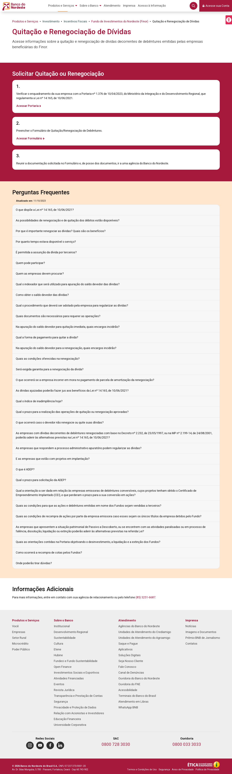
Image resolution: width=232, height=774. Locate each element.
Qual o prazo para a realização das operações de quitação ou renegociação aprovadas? (72, 412)
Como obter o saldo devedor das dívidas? (42, 295)
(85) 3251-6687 (145, 597)
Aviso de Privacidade (183, 769)
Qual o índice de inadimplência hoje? (39, 401)
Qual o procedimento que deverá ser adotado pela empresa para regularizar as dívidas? (72, 305)
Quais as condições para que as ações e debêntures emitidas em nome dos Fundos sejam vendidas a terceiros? (88, 506)
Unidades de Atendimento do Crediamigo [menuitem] (144, 632)
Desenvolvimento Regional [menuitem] (71, 632)
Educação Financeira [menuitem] (67, 719)
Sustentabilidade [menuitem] (65, 638)
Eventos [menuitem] (59, 684)
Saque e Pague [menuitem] (128, 644)
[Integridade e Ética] (200, 764)
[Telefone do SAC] (116, 745)
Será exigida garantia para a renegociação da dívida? (49, 369)
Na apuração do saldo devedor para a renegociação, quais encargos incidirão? (66, 348)
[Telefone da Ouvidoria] (187, 745)
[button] (229, 19)
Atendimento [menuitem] (127, 620)
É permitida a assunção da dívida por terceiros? (46, 252)
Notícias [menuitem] (190, 626)
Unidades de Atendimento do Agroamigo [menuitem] (144, 638)
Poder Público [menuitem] (21, 649)
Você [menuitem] (15, 626)
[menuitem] (63, 6)
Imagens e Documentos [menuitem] (200, 632)
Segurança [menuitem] (61, 702)
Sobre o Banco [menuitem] (63, 620)
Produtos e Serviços (25, 21)
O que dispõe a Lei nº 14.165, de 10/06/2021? (45, 210)
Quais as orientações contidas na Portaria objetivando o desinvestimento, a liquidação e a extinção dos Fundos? (88, 542)
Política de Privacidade (207, 769)
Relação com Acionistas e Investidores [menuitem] (79, 713)
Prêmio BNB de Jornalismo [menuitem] (202, 638)
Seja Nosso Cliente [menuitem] (130, 661)
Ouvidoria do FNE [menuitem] (129, 684)
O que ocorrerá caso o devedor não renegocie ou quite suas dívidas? (60, 422)
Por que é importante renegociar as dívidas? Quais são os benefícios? (61, 231)
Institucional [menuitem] (62, 626)
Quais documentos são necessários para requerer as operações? (58, 316)
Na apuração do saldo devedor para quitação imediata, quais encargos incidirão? (68, 327)
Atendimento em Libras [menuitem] (133, 702)
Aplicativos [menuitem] (125, 649)
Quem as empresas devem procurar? (40, 274)
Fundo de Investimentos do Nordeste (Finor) (119, 21)
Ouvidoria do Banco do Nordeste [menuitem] (139, 678)
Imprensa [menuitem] (191, 620)
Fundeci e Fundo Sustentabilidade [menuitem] (75, 661)
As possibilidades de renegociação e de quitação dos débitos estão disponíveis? (67, 220)
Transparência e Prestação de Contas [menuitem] (78, 696)
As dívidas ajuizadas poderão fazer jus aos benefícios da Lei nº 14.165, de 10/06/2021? (72, 391)
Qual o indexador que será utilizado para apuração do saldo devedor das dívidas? (68, 284)
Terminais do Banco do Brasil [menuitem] (137, 696)
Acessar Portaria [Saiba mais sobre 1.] (27, 106)
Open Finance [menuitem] (63, 667)
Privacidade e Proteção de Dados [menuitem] (75, 707)
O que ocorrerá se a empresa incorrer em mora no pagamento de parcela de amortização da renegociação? (85, 380)
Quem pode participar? (30, 263)
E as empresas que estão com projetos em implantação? (53, 459)
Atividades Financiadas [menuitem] (69, 678)
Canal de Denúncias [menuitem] (131, 673)
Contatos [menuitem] (191, 644)
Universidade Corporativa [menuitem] (70, 725)
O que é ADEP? (25, 469)
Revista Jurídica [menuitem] (64, 690)
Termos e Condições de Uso (142, 769)
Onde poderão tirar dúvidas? (34, 563)
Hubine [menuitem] (58, 655)
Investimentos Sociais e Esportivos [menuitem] (76, 673)
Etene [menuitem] (57, 649)
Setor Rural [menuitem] (19, 638)
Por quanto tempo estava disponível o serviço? (46, 242)
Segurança (164, 769)
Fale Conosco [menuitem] (127, 667)
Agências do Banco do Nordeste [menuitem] (139, 626)
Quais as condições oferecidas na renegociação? (48, 359)
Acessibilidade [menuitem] (127, 690)
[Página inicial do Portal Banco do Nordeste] (13, 6)
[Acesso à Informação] (216, 764)
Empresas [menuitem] (18, 632)
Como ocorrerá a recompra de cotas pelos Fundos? (49, 552)
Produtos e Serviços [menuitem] (25, 620)
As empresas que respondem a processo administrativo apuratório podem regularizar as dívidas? (78, 448)
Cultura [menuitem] (58, 644)
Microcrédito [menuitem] (20, 644)
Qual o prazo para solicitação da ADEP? (41, 480)
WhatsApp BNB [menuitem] (128, 707)
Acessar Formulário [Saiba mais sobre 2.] (29, 138)
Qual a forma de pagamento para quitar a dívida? (47, 337)
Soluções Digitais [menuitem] (129, 655)
